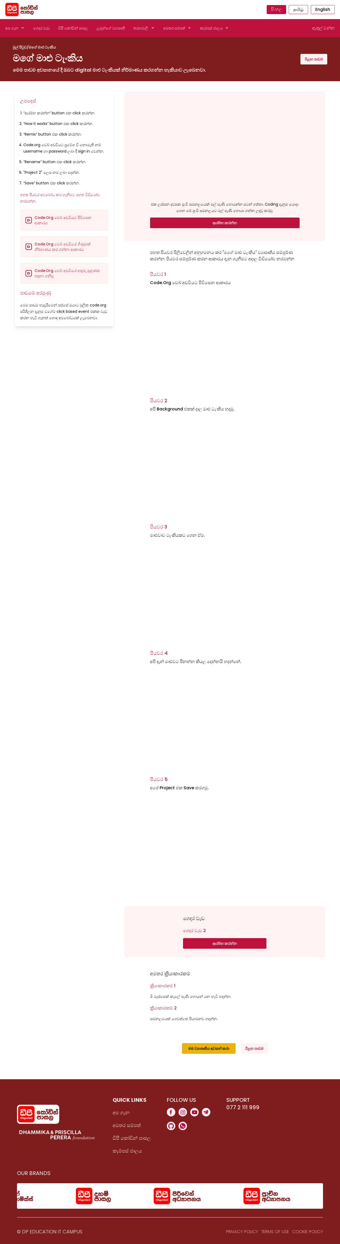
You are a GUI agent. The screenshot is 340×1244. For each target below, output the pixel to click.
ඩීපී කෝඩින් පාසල (73, 28)
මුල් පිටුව (20, 47)
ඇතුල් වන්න (323, 28)
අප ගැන (121, 1112)
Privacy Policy (242, 1232)
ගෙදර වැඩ (41, 28)
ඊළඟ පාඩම (314, 59)
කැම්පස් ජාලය (127, 1150)
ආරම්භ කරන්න (224, 223)
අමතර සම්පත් (127, 1125)
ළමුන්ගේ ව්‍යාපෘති (111, 28)
